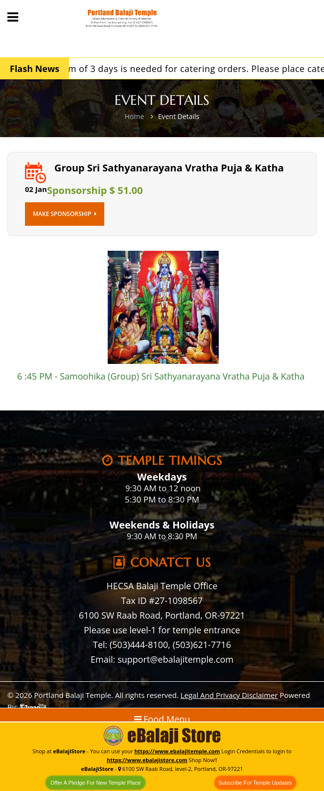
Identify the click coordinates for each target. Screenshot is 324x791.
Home (134, 116)
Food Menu (162, 719)
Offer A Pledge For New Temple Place (95, 783)
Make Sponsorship (64, 214)
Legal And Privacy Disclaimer (229, 695)
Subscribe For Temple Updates (255, 783)
